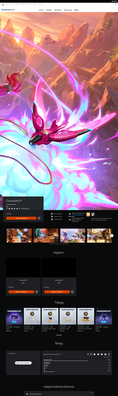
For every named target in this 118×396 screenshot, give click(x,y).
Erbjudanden (57, 8)
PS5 (10, 4)
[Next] (111, 234)
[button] (77, 213)
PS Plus (17, 4)
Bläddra (76, 8)
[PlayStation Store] (8, 8)
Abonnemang (68, 8)
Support (40, 4)
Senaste (41, 8)
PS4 (13, 4)
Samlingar (49, 8)
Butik (35, 4)
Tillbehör (24, 4)
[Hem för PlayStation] (3, 4)
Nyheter (29, 4)
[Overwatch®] (19, 234)
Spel (6, 4)
